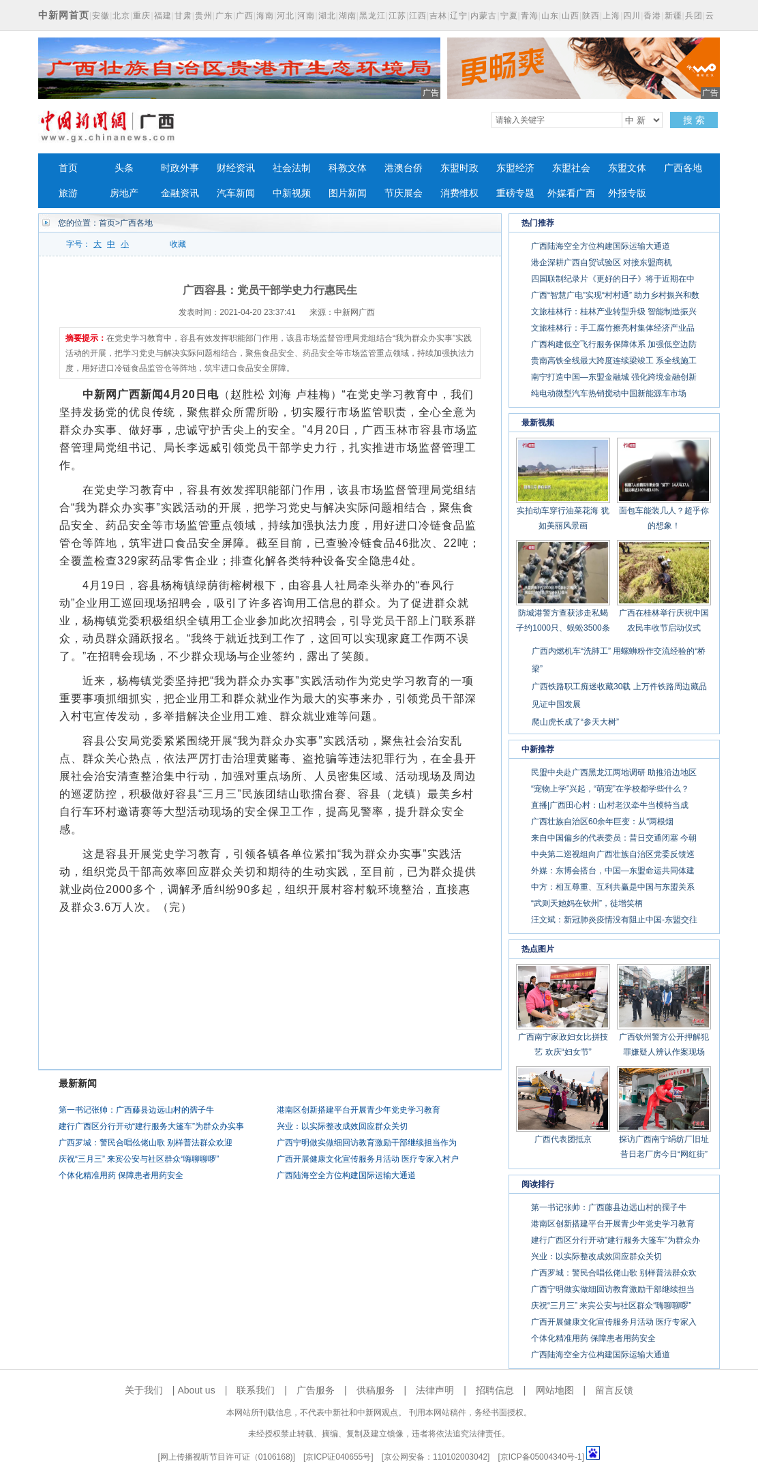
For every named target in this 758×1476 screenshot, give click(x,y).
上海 (611, 15)
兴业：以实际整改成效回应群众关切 (342, 1126)
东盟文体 (627, 168)
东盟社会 (571, 168)
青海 (530, 15)
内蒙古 (483, 15)
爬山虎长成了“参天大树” (575, 722)
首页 (68, 168)
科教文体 (348, 168)
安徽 (101, 15)
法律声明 (435, 1390)
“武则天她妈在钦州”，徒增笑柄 (587, 903)
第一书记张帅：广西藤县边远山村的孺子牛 (136, 1110)
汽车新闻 (236, 193)
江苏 (397, 15)
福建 (163, 15)
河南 (306, 15)
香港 (652, 15)
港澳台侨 (403, 168)
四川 (632, 15)
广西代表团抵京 (563, 1139)
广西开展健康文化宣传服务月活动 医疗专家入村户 (368, 1159)
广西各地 (683, 168)
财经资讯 (236, 168)
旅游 (68, 193)
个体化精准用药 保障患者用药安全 (121, 1175)
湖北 (327, 15)
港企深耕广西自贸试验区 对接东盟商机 (601, 262)
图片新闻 (348, 193)
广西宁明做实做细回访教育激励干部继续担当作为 (367, 1142)
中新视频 (292, 193)
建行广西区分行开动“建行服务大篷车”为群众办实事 (151, 1126)
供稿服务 (376, 1390)
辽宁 (459, 15)
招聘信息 (495, 1390)
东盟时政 (459, 168)
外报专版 (627, 193)
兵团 (694, 15)
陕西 (591, 15)
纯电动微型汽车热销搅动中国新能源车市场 (608, 393)
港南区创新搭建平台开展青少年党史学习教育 (358, 1110)
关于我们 (144, 1390)
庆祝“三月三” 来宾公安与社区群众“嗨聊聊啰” (139, 1159)
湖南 (348, 15)
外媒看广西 (571, 193)
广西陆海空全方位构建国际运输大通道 (346, 1175)
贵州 (204, 15)
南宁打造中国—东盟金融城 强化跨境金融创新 (614, 377)
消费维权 (459, 193)
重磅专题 (515, 193)
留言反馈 (614, 1390)
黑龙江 (372, 15)
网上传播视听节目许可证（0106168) (226, 1457)
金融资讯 (180, 193)
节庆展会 (403, 193)
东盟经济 (515, 168)
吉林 (438, 15)
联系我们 (256, 1390)
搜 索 (694, 120)
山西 (570, 15)
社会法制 (292, 168)
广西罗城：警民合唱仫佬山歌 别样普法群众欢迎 (145, 1142)
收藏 (178, 244)
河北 (285, 15)
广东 (224, 15)
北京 (121, 15)
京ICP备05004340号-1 (541, 1457)
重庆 (142, 15)
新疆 (673, 15)
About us (196, 1390)
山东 (550, 15)
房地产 (124, 193)
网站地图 (555, 1390)
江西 (418, 15)
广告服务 (316, 1390)
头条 (124, 168)
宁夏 (509, 15)
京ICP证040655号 (338, 1457)
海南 (265, 15)
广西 (245, 15)
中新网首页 (63, 15)
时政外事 (180, 168)
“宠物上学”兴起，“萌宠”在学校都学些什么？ (610, 789)
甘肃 (183, 15)
